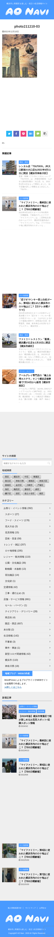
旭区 (7, 489)
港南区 (8, 485)
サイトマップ (30, 908)
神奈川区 (43, 481)
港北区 (8, 481)
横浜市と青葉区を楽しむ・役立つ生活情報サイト (27, 929)
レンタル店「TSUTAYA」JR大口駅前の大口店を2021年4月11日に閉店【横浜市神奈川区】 (35, 169)
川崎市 (29, 485)
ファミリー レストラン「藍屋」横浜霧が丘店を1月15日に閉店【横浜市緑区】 (35, 342)
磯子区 (8, 493)
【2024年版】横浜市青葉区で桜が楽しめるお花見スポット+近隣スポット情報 (35, 719)
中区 (26, 477)
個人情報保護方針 (15, 908)
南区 (41, 493)
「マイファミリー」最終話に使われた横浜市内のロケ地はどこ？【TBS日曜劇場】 (35, 206)
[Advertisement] (27, 103)
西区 (7, 477)
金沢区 (19, 485)
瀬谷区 (27, 489)
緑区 (37, 489)
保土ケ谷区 (29, 493)
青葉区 (36, 477)
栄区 (18, 493)
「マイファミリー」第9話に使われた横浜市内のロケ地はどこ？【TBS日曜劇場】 (34, 768)
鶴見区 (17, 489)
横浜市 (17, 477)
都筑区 (32, 481)
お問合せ (42, 908)
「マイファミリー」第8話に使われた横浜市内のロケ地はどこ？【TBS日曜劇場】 (34, 853)
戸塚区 (40, 485)
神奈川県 (20, 481)
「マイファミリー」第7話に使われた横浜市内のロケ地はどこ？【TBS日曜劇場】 (34, 878)
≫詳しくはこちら (13, 687)
